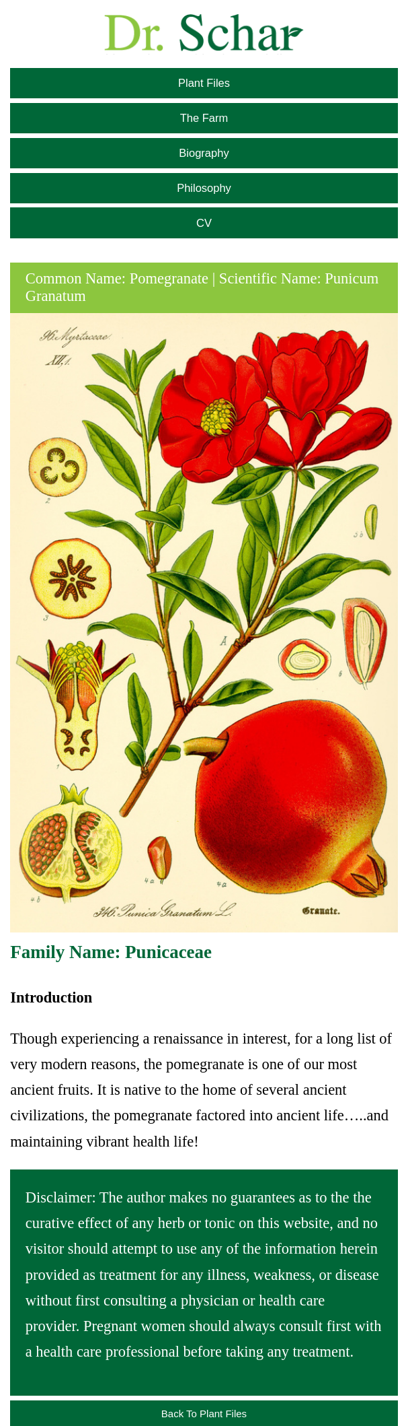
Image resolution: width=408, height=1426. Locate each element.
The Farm (204, 118)
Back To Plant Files (204, 1413)
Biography (204, 153)
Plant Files (204, 83)
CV (204, 223)
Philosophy (204, 188)
